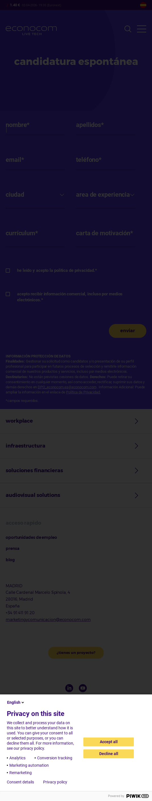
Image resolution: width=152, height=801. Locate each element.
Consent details (20, 782)
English (16, 702)
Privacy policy (55, 782)
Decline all (108, 753)
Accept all (109, 741)
